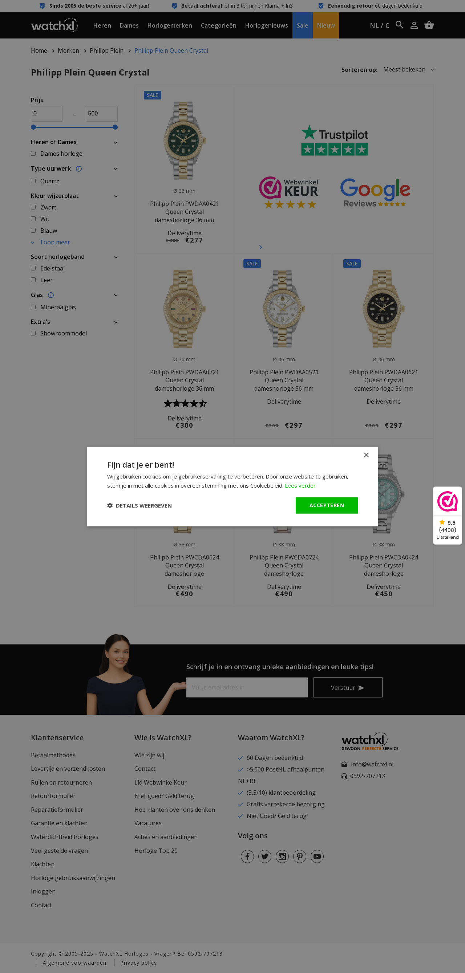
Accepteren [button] (327, 505)
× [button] (366, 455)
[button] (139, 505)
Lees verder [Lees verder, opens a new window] (300, 485)
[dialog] (232, 486)
